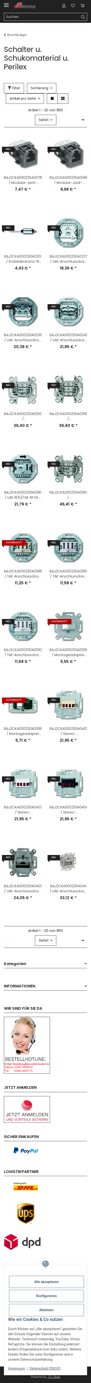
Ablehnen (46, 1310)
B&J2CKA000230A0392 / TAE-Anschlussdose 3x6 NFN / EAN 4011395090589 (23, 652)
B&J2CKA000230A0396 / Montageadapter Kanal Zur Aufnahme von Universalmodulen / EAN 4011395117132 (23, 731)
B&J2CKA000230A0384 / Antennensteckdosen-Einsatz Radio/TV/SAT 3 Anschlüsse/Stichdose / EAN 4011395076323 (68, 495)
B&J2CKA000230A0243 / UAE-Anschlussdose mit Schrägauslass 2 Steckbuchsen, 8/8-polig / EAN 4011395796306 (68, 338)
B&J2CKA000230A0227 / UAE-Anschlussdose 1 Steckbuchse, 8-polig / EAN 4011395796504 (68, 259)
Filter (14, 88)
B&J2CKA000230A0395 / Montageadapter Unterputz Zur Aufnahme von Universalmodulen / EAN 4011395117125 (68, 652)
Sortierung (39, 88)
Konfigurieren (46, 1296)
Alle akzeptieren (46, 1282)
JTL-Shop (54, 1377)
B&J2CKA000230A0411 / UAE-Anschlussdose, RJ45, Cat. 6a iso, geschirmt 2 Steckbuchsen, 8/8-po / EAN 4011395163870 (68, 889)
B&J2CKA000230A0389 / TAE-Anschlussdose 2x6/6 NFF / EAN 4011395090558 (68, 574)
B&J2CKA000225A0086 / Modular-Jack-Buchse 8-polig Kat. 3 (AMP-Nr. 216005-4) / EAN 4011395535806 (68, 180)
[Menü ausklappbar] (6, 3)
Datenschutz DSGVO (45, 1368)
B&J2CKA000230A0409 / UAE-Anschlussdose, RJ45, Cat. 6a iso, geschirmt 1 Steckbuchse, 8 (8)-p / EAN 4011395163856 (23, 889)
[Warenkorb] (82, 5)
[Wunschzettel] (73, 5)
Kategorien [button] (15, 964)
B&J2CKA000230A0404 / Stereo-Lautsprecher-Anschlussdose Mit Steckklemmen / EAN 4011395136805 (68, 810)
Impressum (16, 1368)
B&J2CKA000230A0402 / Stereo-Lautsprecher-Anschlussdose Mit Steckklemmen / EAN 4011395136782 (68, 731)
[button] (63, 5)
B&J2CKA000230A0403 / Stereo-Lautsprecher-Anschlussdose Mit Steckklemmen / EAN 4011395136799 (23, 810)
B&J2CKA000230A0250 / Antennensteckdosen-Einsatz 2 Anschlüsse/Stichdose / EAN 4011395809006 (23, 416)
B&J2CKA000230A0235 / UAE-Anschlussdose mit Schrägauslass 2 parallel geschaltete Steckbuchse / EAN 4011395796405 (23, 338)
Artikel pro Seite (23, 98)
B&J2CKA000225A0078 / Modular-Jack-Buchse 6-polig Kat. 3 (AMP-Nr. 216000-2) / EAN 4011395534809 (23, 180)
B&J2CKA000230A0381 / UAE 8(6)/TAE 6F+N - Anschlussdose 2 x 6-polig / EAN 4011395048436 (22, 495)
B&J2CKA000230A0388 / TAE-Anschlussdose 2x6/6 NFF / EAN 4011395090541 (23, 574)
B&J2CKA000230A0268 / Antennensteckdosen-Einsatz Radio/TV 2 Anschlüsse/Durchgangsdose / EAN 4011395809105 (68, 416)
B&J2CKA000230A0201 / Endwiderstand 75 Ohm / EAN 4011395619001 (22, 259)
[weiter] (82, 120)
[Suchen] (41, 17)
